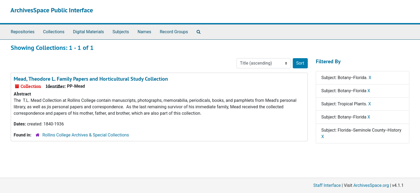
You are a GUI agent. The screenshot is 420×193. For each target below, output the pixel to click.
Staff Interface (327, 185)
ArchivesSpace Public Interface (51, 10)
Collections (54, 31)
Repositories (23, 31)
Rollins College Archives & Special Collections (85, 135)
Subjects (120, 31)
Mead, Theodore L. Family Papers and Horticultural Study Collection (91, 78)
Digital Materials (88, 31)
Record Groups (174, 31)
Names (144, 31)
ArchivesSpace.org (371, 185)
